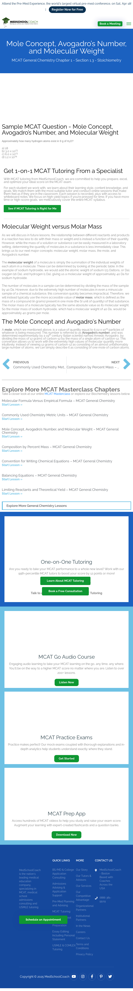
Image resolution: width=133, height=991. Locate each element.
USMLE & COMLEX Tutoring (64, 950)
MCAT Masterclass (57, 396)
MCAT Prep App (66, 816)
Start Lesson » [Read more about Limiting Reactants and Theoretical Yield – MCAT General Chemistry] (12, 496)
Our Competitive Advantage (83, 898)
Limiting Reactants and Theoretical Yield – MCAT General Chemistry (55, 492)
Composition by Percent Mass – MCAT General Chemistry (47, 450)
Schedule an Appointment (43, 922)
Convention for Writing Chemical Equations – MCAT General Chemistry (57, 464)
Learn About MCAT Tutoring (65, 583)
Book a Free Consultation (65, 594)
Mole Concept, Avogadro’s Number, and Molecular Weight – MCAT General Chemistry (60, 433)
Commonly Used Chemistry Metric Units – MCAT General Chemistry (55, 418)
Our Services (83, 888)
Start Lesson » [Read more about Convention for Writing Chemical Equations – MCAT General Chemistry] (12, 468)
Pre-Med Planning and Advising (63, 906)
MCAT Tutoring (61, 914)
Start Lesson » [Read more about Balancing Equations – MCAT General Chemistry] (12, 482)
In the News (83, 928)
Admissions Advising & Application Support (59, 892)
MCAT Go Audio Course (66, 660)
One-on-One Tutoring (66, 565)
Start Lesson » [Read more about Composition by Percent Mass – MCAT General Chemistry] (12, 453)
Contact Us (83, 940)
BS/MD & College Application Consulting (63, 876)
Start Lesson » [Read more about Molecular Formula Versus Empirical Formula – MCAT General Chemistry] (12, 407)
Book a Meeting (110, 23)
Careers (80, 934)
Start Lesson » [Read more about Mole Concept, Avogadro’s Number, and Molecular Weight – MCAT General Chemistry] (12, 439)
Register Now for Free (67, 9)
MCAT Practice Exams (66, 740)
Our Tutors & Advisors (83, 880)
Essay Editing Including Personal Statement (63, 938)
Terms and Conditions (82, 949)
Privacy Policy (84, 957)
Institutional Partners (83, 920)
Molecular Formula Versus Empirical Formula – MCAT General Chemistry (58, 403)
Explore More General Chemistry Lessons (37, 508)
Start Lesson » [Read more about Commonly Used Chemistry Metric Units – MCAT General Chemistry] (12, 421)
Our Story (82, 872)
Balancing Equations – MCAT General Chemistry (39, 478)
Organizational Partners (85, 910)
